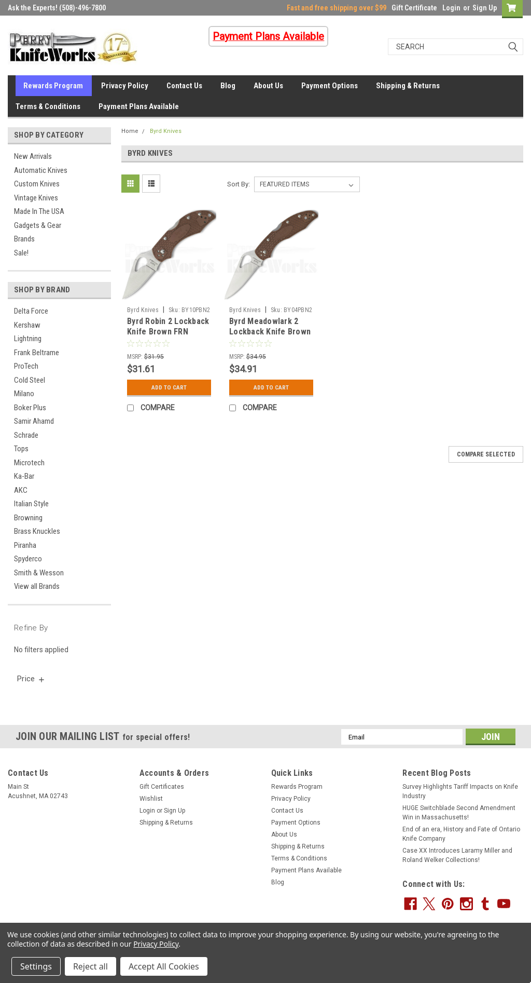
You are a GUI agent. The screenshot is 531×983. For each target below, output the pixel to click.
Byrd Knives (165, 131)
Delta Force (31, 311)
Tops (21, 448)
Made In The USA (39, 211)
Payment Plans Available (139, 106)
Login (451, 8)
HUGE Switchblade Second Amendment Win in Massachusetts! (458, 812)
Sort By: (238, 184)
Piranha (25, 545)
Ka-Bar (24, 476)
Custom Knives (37, 183)
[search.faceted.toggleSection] (31, 678)
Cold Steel (29, 380)
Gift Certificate (414, 8)
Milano (24, 393)
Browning (28, 517)
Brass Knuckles (37, 531)
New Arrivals (33, 156)
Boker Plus (30, 407)
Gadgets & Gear (37, 225)
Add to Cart (169, 387)
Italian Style (31, 503)
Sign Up (484, 8)
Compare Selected (486, 454)
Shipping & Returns (408, 85)
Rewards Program (53, 85)
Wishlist (151, 798)
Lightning (27, 338)
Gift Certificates (161, 786)
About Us (268, 85)
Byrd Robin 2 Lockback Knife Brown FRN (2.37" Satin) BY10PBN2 (168, 336)
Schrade (26, 435)
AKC (20, 490)
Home (129, 131)
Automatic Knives (40, 170)
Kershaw (27, 325)
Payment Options (329, 85)
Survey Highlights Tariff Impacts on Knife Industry (460, 791)
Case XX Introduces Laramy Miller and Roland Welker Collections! (457, 855)
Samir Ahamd (34, 421)
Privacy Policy (124, 85)
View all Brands (37, 586)
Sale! (21, 253)
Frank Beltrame (36, 352)
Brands (24, 239)
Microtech (29, 462)
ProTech (26, 366)
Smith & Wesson (39, 572)
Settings (36, 966)
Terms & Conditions (48, 106)
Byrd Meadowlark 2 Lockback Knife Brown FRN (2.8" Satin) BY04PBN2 (270, 336)
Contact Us (184, 85)
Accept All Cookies (164, 966)
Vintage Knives (36, 198)
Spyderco (28, 558)
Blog (227, 85)
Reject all (90, 966)
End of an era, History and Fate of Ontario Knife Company (461, 834)
